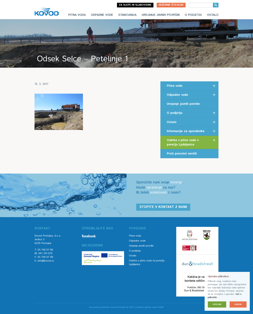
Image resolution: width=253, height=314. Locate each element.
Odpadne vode (102, 15)
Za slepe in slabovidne (135, 5)
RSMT (161, 307)
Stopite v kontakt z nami (163, 207)
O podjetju (193, 15)
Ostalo (212, 15)
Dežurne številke (171, 5)
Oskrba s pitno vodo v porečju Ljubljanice (183, 142)
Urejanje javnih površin (161, 15)
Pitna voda (77, 15)
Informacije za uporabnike (186, 131)
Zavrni (238, 304)
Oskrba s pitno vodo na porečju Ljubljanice (146, 262)
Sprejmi (217, 304)
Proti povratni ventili (182, 153)
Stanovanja (127, 15)
